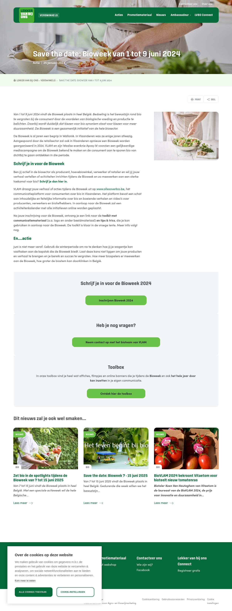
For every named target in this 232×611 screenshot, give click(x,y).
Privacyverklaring (196, 599)
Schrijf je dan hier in (53, 181)
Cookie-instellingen (73, 592)
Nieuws (161, 15)
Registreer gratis (189, 570)
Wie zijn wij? (145, 564)
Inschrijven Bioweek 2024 (116, 300)
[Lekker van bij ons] (27, 15)
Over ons (207, 4)
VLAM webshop (106, 564)
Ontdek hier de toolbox (116, 393)
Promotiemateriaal (139, 15)
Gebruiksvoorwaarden (173, 599)
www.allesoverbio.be (110, 189)
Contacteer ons (188, 4)
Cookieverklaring (150, 599)
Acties (119, 15)
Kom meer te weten (25, 580)
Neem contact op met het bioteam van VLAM (116, 342)
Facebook (143, 570)
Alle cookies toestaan (32, 592)
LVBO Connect (204, 15)
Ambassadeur (180, 15)
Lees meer (23, 503)
